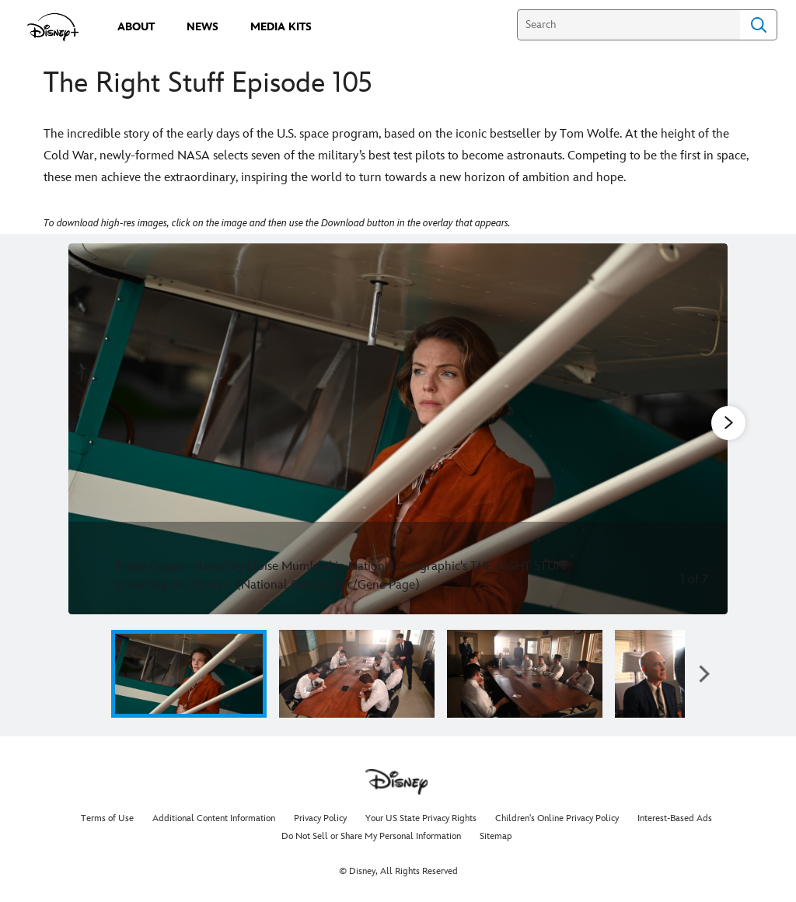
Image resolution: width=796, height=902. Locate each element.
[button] (704, 674)
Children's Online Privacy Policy (557, 818)
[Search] (628, 24)
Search (758, 25)
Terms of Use (107, 818)
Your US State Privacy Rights (421, 818)
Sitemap (496, 836)
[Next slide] (704, 428)
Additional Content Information (213, 818)
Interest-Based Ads (674, 818)
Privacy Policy (320, 818)
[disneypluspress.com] (53, 27)
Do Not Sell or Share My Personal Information (371, 836)
